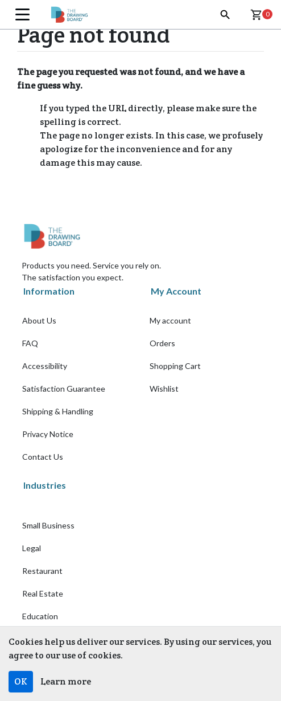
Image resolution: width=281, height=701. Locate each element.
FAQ (30, 343)
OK (20, 681)
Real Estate (42, 593)
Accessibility (44, 366)
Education (40, 616)
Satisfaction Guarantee (63, 388)
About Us (39, 320)
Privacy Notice (47, 434)
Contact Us (42, 456)
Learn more (65, 681)
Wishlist (164, 388)
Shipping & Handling (57, 411)
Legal (31, 548)
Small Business (48, 525)
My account (170, 320)
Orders (162, 343)
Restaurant (42, 571)
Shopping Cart (175, 366)
